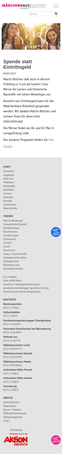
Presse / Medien (12, 409)
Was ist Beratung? (13, 220)
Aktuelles (8, 189)
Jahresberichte (11, 402)
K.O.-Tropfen (10, 276)
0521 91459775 (12, 348)
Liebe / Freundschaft (14, 253)
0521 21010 (10, 315)
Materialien (9, 406)
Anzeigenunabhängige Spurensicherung (26, 288)
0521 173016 (11, 307)
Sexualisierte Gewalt (14, 224)
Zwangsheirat (11, 261)
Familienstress (11, 228)
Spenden (8, 197)
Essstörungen (11, 235)
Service (7, 193)
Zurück (7, 146)
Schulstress (9, 239)
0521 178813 (11, 373)
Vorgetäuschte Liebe (14, 257)
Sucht (6, 246)
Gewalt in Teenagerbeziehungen (21, 284)
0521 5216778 (11, 340)
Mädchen (8, 182)
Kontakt (7, 200)
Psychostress (10, 231)
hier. (51, 140)
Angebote (8, 175)
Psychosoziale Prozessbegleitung (22, 291)
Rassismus (9, 250)
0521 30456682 (12, 365)
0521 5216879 (11, 324)
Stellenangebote (12, 417)
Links (6, 420)
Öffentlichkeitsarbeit (14, 413)
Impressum (9, 204)
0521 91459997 (12, 332)
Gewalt (7, 242)
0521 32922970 (12, 357)
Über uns (8, 178)
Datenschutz (10, 208)
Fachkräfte (9, 186)
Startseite (8, 171)
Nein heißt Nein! (12, 280)
